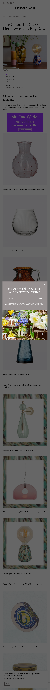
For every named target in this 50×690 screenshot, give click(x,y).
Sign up (41, 298)
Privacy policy (38, 303)
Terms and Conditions (13, 304)
